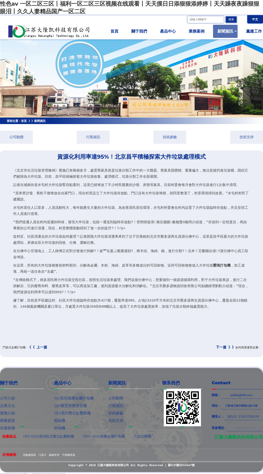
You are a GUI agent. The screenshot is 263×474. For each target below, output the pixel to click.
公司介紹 (7, 398)
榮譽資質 (7, 420)
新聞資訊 (227, 31)
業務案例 (198, 31)
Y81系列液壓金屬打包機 (74, 398)
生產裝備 (7, 428)
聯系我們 (171, 383)
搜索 (231, 19)
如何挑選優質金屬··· (238, 347)
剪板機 (59, 420)
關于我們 (141, 31)
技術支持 (247, 137)
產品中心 (169, 31)
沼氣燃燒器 (29, 454)
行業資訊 (93, 137)
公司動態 (16, 137)
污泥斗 (42, 454)
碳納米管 (54, 454)
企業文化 (7, 406)
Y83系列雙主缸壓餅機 (72, 413)
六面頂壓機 (142, 436)
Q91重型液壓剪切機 (70, 406)
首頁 (114, 31)
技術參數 (170, 137)
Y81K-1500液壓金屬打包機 (104, 436)
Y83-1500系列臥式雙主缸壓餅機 (48, 436)
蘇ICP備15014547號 (181, 465)
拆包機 (59, 428)
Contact (221, 382)
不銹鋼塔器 (68, 454)
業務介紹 (7, 413)
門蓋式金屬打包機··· (25, 347)
